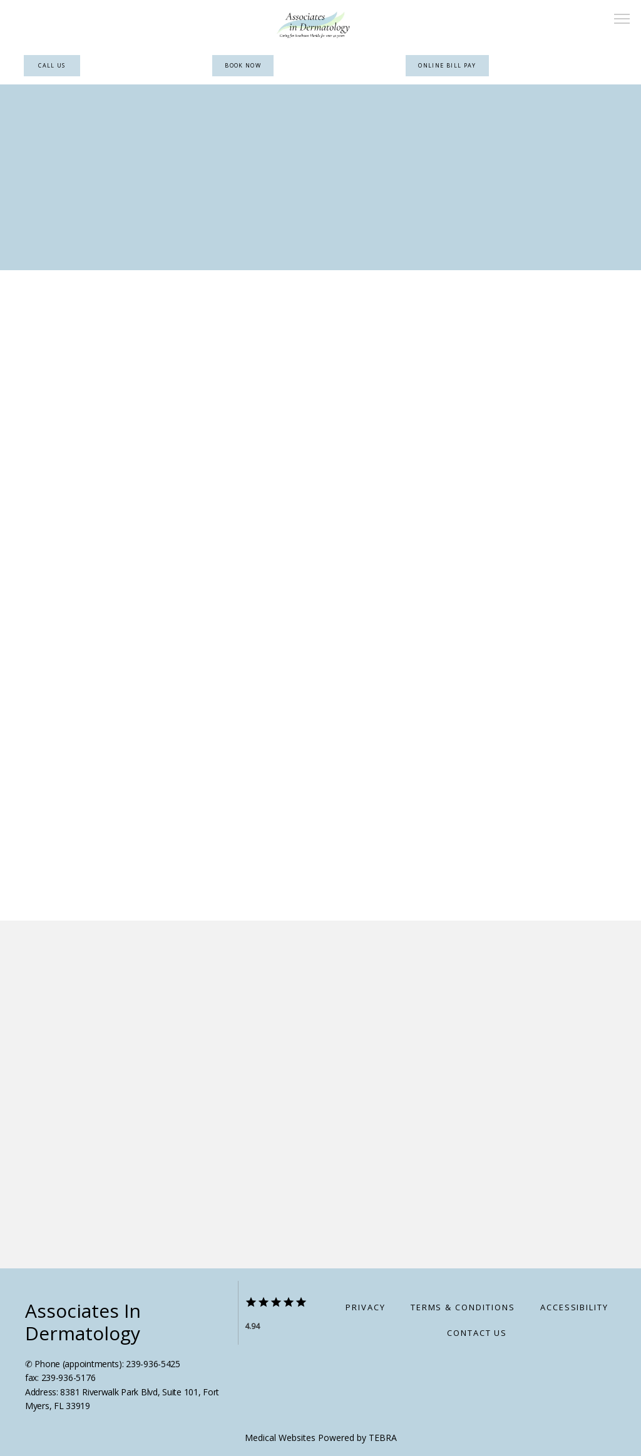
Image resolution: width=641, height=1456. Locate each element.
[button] (622, 20)
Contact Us (477, 1332)
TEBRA (383, 1437)
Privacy (366, 1307)
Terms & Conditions (463, 1307)
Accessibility (574, 1307)
